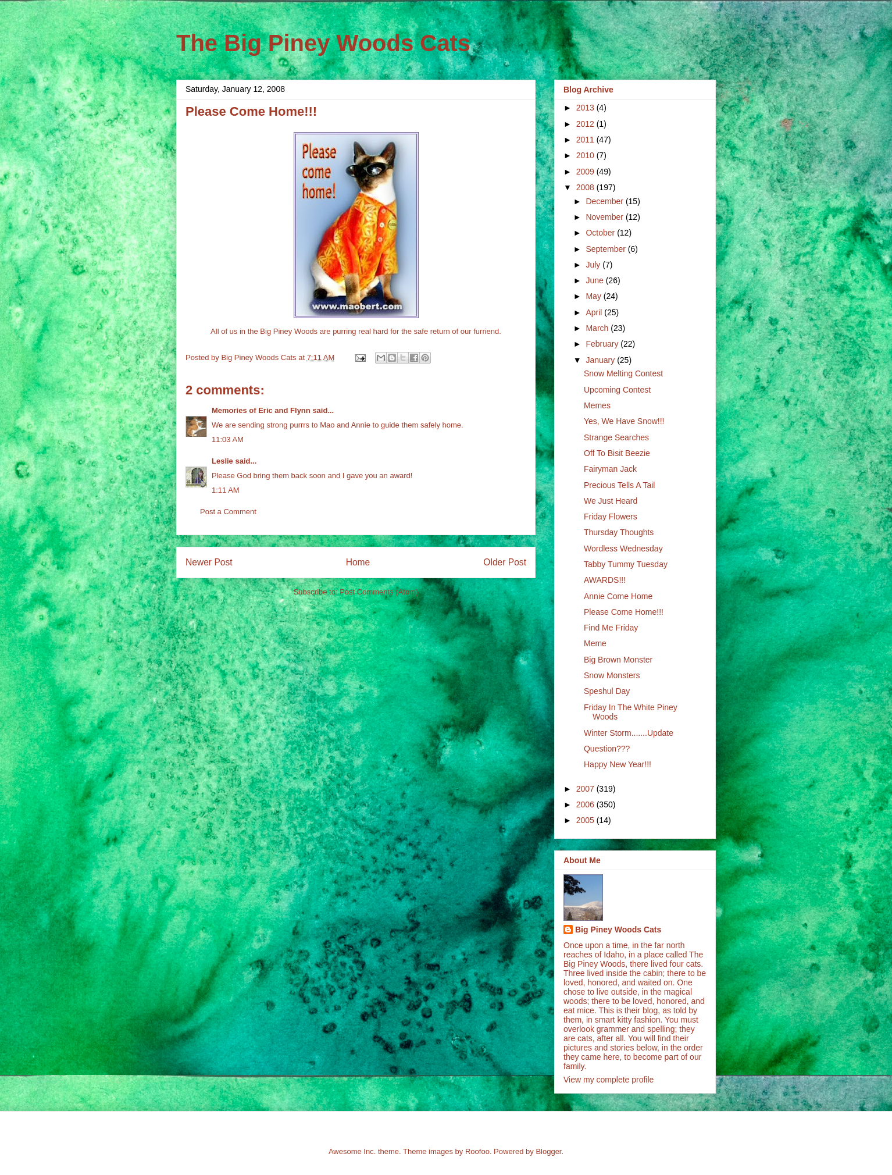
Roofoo (477, 1151)
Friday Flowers (610, 516)
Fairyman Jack (610, 468)
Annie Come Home (618, 596)
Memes (597, 405)
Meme (595, 643)
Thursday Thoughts (619, 532)
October (601, 232)
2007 (586, 788)
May (594, 296)
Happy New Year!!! (617, 764)
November (605, 217)
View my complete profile (608, 1079)
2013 (586, 107)
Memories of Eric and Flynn (261, 410)
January (601, 360)
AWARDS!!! (605, 580)
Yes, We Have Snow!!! (624, 421)
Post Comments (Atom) (379, 592)
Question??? (607, 748)
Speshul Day (607, 691)
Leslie (222, 461)
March (598, 328)
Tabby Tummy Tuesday (626, 564)
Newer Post (209, 562)
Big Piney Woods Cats (618, 929)
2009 (586, 171)
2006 (586, 804)
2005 (586, 820)
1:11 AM (226, 490)
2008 (586, 187)
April (595, 312)
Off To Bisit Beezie (617, 453)
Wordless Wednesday (623, 548)
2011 (586, 139)
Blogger (548, 1151)
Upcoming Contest (617, 389)
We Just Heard (610, 500)
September (606, 249)
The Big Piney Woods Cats (323, 43)
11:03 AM (228, 439)
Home (358, 562)
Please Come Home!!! (623, 612)
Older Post (504, 562)
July (594, 264)
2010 (586, 155)
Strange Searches (616, 437)
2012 (586, 124)
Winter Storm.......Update (628, 733)
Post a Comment (228, 511)
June (595, 280)
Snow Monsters (612, 675)
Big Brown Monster (618, 659)
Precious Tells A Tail (619, 485)
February (603, 343)
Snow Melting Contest (623, 373)
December (605, 201)
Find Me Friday (611, 627)
